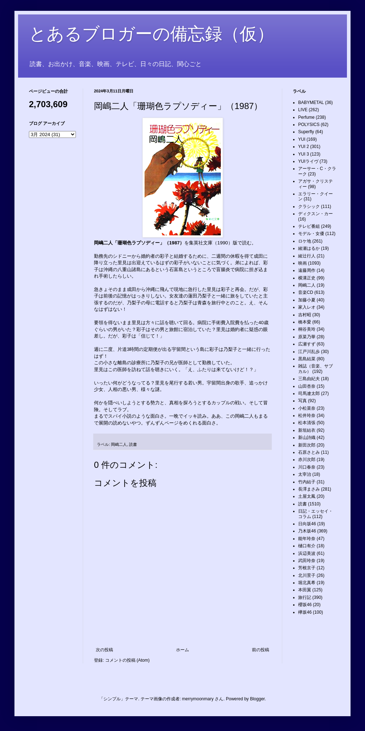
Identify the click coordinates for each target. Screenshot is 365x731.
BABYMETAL (311, 102)
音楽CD (305, 292)
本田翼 (304, 589)
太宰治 (304, 474)
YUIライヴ (308, 161)
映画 (302, 263)
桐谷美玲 (306, 329)
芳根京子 (306, 567)
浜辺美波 (306, 553)
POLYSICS (308, 124)
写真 (302, 400)
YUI (301, 139)
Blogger (257, 698)
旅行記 (304, 597)
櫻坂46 (305, 604)
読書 (133, 444)
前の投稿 (260, 649)
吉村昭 (304, 314)
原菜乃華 (306, 336)
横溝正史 (306, 277)
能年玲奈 (306, 538)
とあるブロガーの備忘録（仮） (151, 33)
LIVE (303, 109)
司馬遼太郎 (309, 393)
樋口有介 (306, 545)
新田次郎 (306, 445)
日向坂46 (307, 523)
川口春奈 (306, 467)
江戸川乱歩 (309, 351)
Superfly (306, 131)
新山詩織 (306, 437)
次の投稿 (104, 649)
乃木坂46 (307, 531)
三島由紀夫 (309, 378)
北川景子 (306, 575)
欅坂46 (305, 612)
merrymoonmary (198, 698)
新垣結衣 (306, 430)
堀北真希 (306, 582)
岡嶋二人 (119, 444)
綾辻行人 (306, 255)
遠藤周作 (306, 270)
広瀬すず (306, 344)
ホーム (182, 649)
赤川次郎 (306, 459)
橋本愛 (304, 322)
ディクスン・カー (315, 213)
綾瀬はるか (309, 248)
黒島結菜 (306, 358)
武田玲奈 (306, 560)
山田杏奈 (306, 386)
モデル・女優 (311, 233)
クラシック (309, 206)
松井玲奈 (306, 415)
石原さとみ (309, 452)
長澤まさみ (309, 489)
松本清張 (306, 422)
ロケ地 (304, 241)
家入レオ (306, 307)
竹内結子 (306, 481)
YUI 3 (303, 154)
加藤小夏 (306, 300)
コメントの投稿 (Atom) (127, 660)
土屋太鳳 (306, 496)
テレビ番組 (309, 226)
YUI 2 (303, 146)
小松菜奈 (306, 408)
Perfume (306, 117)
